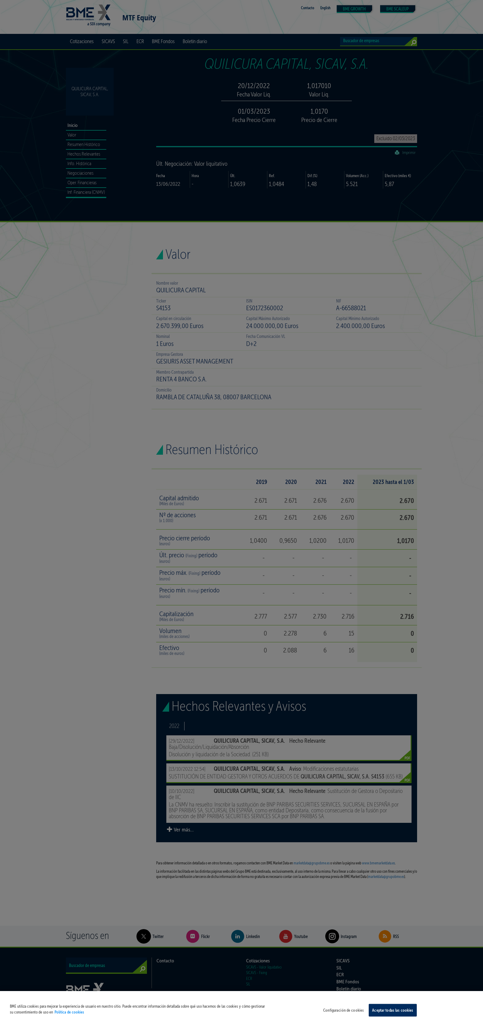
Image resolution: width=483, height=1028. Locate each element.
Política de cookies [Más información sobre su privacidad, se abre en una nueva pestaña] (69, 1016)
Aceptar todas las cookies (392, 1014)
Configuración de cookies (343, 1014)
